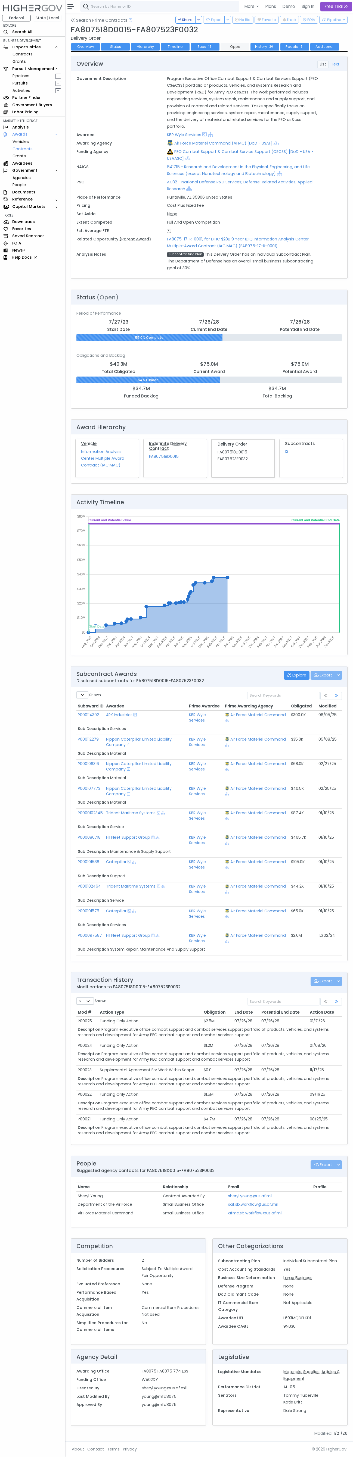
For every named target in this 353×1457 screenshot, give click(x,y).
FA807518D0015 (164, 456)
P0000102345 (90, 813)
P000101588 (88, 861)
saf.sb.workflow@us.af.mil (253, 1204)
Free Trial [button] (336, 6)
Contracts (23, 54)
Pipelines (21, 76)
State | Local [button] (47, 18)
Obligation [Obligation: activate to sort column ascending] (214, 1012)
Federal (16, 18)
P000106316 (88, 763)
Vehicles (21, 141)
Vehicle (89, 443)
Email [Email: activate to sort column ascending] (233, 1187)
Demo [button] (289, 6)
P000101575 (88, 911)
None (172, 214)
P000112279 (88, 739)
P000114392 (88, 714)
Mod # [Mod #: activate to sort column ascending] (84, 1012)
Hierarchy (145, 46)
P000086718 (89, 837)
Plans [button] (270, 6)
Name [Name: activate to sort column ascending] (83, 1187)
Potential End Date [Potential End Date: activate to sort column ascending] (280, 1012)
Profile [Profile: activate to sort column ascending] (319, 1187)
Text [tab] (335, 64)
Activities (21, 90)
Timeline (175, 46)
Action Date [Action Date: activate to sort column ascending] (322, 1012)
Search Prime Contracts (99, 20)
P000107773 (89, 788)
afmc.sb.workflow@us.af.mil (255, 1213)
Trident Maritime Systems (131, 813)
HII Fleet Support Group (128, 837)
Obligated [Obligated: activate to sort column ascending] (301, 706)
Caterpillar (116, 861)
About (78, 1449)
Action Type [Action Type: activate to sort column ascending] (112, 1012)
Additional (324, 46)
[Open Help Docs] (130, 20)
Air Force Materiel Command (258, 714)
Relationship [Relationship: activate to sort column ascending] (175, 1187)
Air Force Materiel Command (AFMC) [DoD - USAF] (223, 143)
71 (169, 230)
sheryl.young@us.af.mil (250, 1196)
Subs (204, 46)
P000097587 (90, 935)
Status (115, 46)
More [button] (250, 6)
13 (286, 451)
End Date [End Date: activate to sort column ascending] (243, 1012)
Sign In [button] (308, 6)
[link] (336, 696)
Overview (85, 46)
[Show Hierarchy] (210, 134)
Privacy (130, 1449)
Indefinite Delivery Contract (168, 446)
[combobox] (161, 6)
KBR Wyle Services (184, 134)
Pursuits (20, 83)
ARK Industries (119, 714)
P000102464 (89, 886)
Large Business (297, 1277)
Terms (113, 1449)
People (19, 184)
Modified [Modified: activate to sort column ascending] (327, 706)
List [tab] (323, 64)
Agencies (22, 177)
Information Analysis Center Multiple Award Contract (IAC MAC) (102, 458)
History (264, 46)
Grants (19, 61)
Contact (95, 1449)
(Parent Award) (135, 239)
